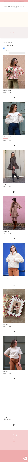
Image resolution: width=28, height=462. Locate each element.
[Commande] (17, 53)
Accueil (4, 42)
